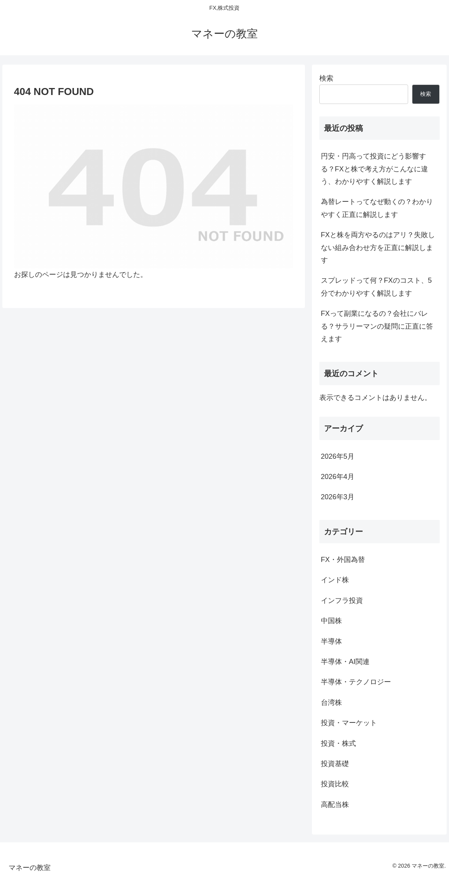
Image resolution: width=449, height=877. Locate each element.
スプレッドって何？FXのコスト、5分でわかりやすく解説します (376, 286)
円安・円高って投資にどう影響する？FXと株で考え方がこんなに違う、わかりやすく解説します (374, 168)
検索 (326, 78)
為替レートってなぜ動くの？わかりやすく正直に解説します (377, 208)
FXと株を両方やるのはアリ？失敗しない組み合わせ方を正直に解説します (378, 247)
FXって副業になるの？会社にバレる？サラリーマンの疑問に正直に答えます (377, 326)
